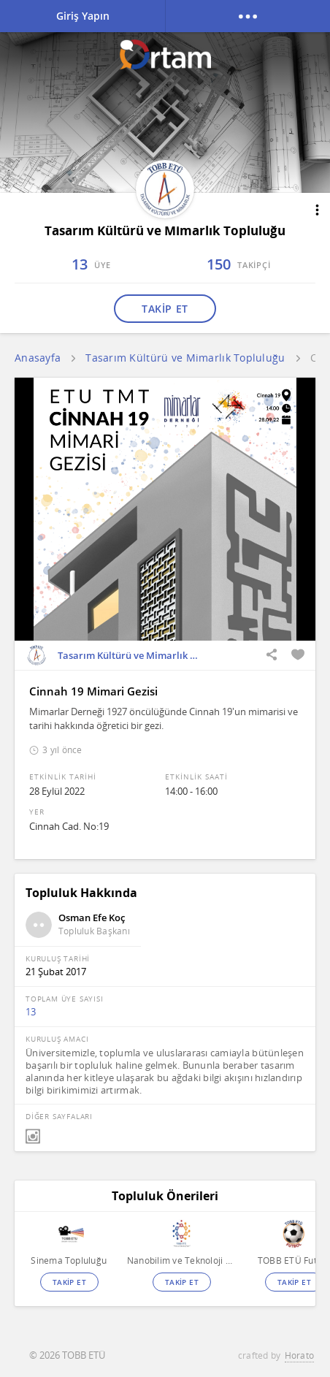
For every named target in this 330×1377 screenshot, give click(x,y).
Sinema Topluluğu (69, 1260)
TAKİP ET (165, 309)
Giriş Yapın (83, 16)
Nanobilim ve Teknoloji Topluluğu (181, 1260)
